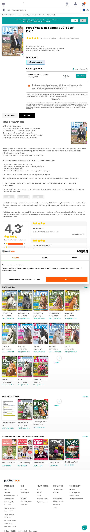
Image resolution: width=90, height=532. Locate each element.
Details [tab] (45, 257)
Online (39, 495)
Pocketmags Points (42, 498)
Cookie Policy (8, 523)
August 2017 (69, 313)
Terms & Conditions (10, 520)
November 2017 (23, 313)
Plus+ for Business (9, 508)
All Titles (6, 489)
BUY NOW (81, 76)
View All (85, 287)
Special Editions (10, 397)
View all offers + (57, 99)
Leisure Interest (20, 15)
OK (66, 279)
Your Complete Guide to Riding (40, 422)
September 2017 (55, 313)
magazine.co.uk (74, 495)
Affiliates (55, 492)
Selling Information (58, 501)
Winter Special (23, 423)
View (3, 318)
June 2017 (21, 346)
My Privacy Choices (10, 526)
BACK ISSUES (8, 287)
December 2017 (7, 313)
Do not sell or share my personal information (23, 279)
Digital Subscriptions (8, 15)
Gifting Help (23, 504)
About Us (72, 489)
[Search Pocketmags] (4, 10)
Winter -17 (37, 379)
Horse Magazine (40, 15)
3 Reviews (44, 38)
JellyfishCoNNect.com (76, 498)
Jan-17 (20, 379)
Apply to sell (57, 504)
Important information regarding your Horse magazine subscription (9, 423)
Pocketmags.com (75, 492)
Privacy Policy (8, 511)
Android (39, 492)
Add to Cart (10, 318)
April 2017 (52, 346)
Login (54, 508)
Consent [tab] (15, 257)
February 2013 (51, 15)
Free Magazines (9, 498)
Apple (38, 489)
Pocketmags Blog (9, 502)
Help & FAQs (24, 489)
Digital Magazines (42, 502)
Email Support (24, 492)
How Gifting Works (26, 501)
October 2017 (38, 313)
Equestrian (30, 15)
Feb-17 (4, 379)
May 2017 (36, 346)
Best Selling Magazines (11, 495)
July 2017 (5, 346)
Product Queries (58, 489)
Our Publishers (8, 505)
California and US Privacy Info (9, 516)
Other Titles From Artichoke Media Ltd (23, 437)
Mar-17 (67, 346)
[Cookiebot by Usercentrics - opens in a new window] (78, 251)
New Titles (7, 492)
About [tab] (74, 257)
